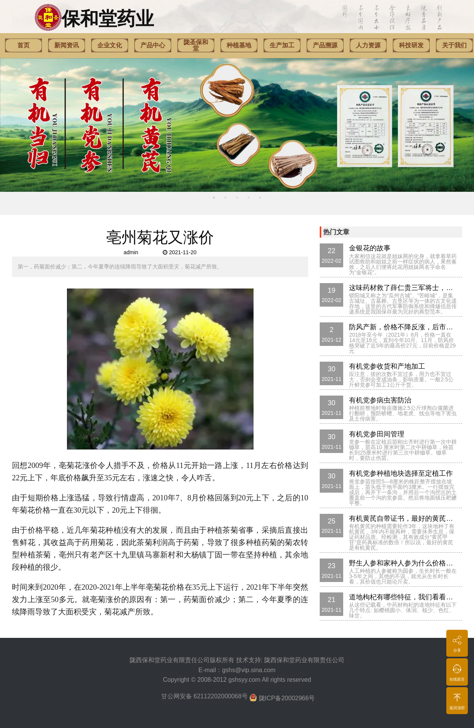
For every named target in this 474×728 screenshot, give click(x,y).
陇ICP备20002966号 (287, 698)
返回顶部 (457, 700)
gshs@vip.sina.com (248, 670)
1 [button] (214, 197)
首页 (23, 45)
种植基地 (239, 45)
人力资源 (368, 45)
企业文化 (109, 45)
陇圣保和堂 (196, 45)
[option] (237, 125)
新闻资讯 (66, 45)
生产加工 (282, 45)
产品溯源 (325, 45)
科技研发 (411, 45)
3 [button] (237, 197)
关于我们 (454, 45)
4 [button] (248, 197)
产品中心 (152, 45)
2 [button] (225, 197)
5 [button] (260, 197)
